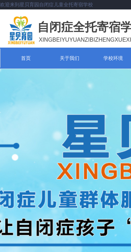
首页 (26, 58)
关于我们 (69, 58)
